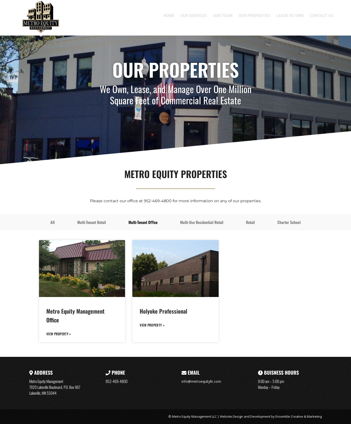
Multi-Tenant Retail (91, 222)
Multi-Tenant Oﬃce (142, 222)
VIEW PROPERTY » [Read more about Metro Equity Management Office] (58, 333)
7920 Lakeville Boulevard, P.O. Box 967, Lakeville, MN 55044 (248, 5)
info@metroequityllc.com (201, 381)
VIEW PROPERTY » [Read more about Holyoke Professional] (152, 325)
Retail (250, 222)
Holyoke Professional (163, 311)
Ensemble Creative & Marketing (298, 416)
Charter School (289, 222)
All (52, 222)
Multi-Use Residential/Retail (201, 222)
